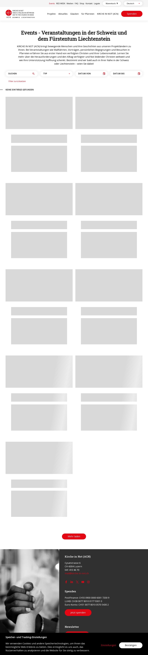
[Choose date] (104, 74)
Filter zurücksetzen (17, 81)
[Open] (139, 3)
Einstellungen (108, 645)
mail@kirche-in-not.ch (77, 573)
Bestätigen (131, 645)
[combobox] (131, 3)
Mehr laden (74, 536)
